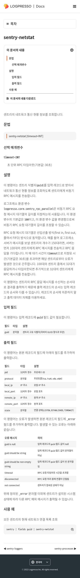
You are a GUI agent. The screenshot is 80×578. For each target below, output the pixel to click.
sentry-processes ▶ (65, 548)
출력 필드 (17, 83)
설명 (11, 71)
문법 (11, 58)
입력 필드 (17, 77)
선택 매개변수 (19, 64)
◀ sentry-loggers (13, 548)
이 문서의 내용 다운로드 (23, 98)
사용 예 (13, 89)
